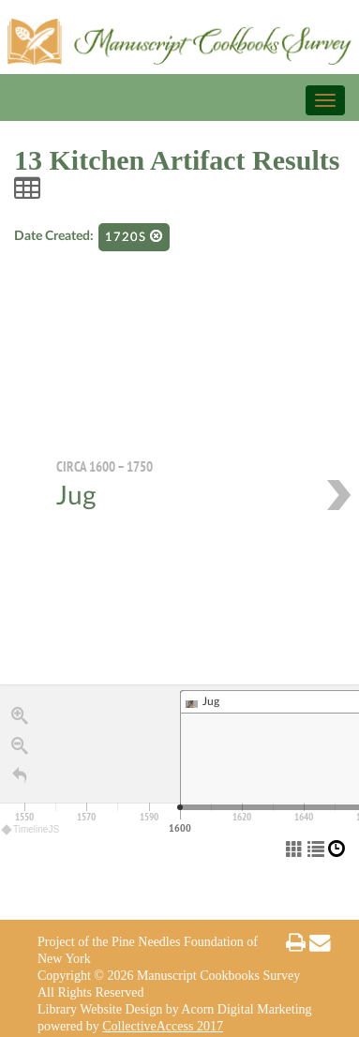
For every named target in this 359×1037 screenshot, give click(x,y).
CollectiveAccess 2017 (162, 1026)
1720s (134, 237)
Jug (76, 496)
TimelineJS (31, 829)
